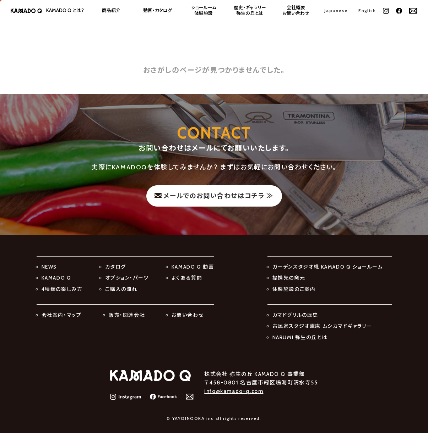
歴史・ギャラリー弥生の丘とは (250, 10)
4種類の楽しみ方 (62, 289)
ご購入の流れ (121, 289)
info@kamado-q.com (233, 391)
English (367, 10)
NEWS (49, 267)
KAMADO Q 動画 (193, 267)
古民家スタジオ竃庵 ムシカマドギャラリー (322, 326)
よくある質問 (187, 278)
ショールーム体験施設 (203, 10)
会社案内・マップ (62, 315)
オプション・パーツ (126, 278)
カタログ (115, 267)
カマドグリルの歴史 (295, 315)
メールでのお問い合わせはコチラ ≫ (218, 196)
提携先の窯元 (288, 278)
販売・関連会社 (127, 315)
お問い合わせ (188, 315)
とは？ (65, 10)
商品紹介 (111, 10)
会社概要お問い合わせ (295, 10)
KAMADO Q (56, 278)
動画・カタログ (157, 10)
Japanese (335, 10)
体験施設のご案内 (294, 289)
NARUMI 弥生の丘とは (299, 337)
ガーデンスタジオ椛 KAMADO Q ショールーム (327, 267)
